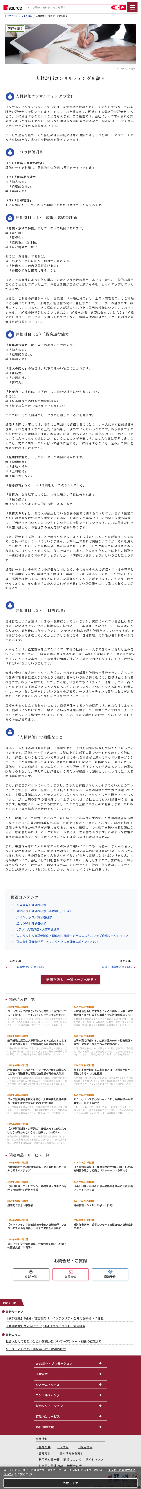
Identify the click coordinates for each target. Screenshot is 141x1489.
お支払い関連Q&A (51, 1465)
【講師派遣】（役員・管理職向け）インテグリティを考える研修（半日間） (56, 1318)
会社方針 (45, 1453)
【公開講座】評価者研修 (30, 905)
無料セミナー (76, 1465)
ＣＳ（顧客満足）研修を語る (26, 967)
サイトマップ (94, 1459)
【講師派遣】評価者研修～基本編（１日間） (43, 911)
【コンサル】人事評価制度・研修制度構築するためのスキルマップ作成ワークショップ (71, 935)
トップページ (11, 16)
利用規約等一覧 (49, 1459)
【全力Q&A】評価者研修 (30, 923)
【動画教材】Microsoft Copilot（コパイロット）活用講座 (45, 1326)
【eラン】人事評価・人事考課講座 (36, 929)
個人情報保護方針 (71, 1453)
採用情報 (86, 1447)
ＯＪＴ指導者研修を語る (117, 967)
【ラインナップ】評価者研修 (33, 917)
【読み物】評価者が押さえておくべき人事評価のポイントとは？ (56, 941)
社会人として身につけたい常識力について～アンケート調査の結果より (54, 1341)
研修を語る (26, 16)
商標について (72, 1459)
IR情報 (64, 1447)
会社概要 (45, 1447)
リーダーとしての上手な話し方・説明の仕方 (36, 1349)
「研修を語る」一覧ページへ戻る (68, 979)
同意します (70, 1483)
